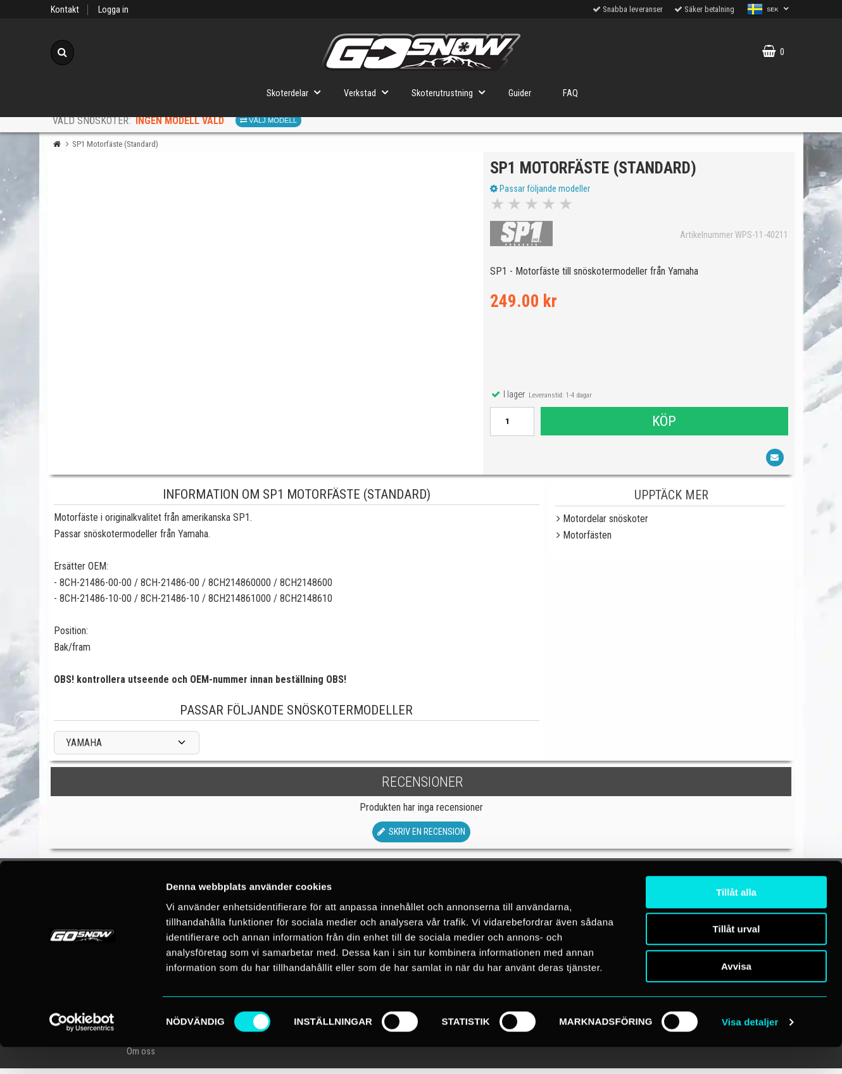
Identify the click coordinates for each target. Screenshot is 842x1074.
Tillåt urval (736, 956)
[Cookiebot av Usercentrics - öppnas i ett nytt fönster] (82, 1049)
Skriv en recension (421, 838)
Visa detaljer (750, 1049)
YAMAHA (84, 748)
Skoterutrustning (452, 92)
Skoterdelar (297, 92)
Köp (663, 424)
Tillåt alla (736, 919)
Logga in (113, 9)
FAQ (570, 93)
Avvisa (736, 993)
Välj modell (268, 120)
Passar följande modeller (543, 192)
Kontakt (65, 9)
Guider (519, 93)
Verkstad (370, 92)
